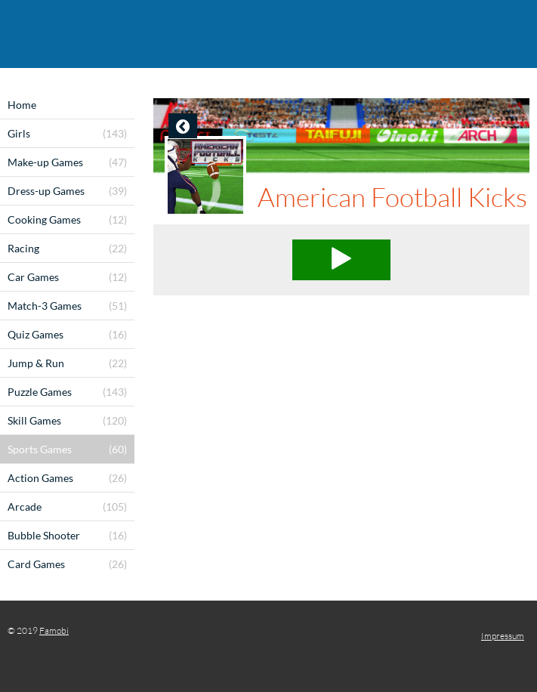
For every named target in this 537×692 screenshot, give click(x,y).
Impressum (502, 635)
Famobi (54, 630)
